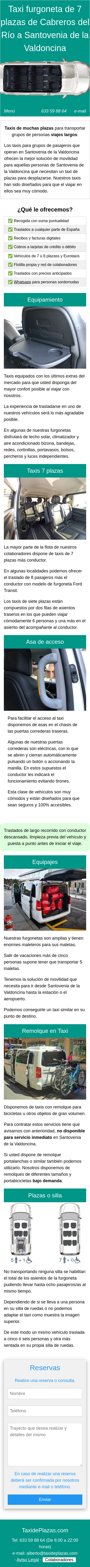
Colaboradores (59, 1559)
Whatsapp (22, 282)
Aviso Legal (28, 1559)
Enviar (45, 1499)
